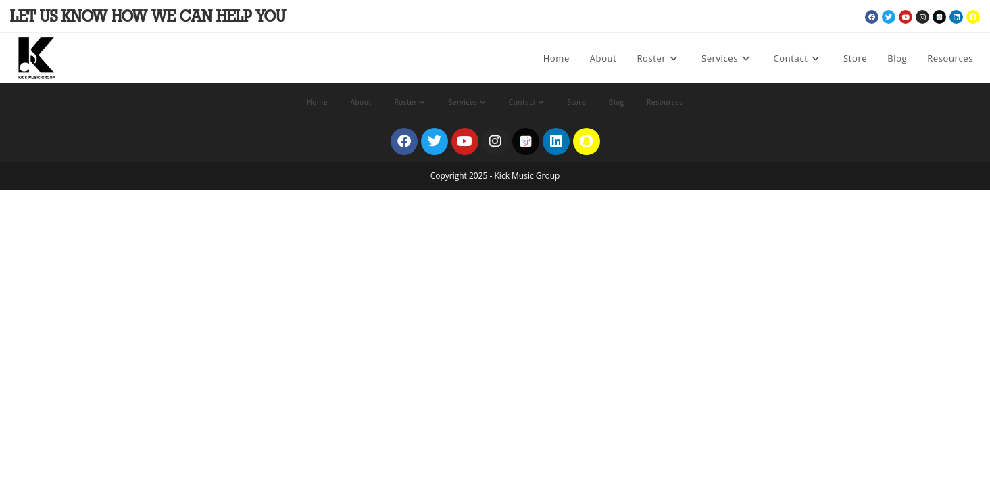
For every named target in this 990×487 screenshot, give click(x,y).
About (361, 102)
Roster (410, 102)
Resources (665, 102)
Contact (527, 102)
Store (576, 102)
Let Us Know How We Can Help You (148, 18)
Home (317, 102)
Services (467, 102)
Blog (616, 102)
